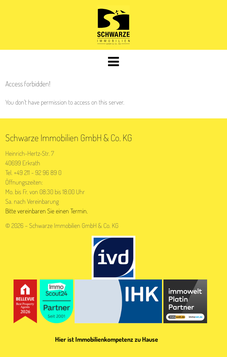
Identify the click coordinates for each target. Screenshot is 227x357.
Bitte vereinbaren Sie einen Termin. (46, 211)
